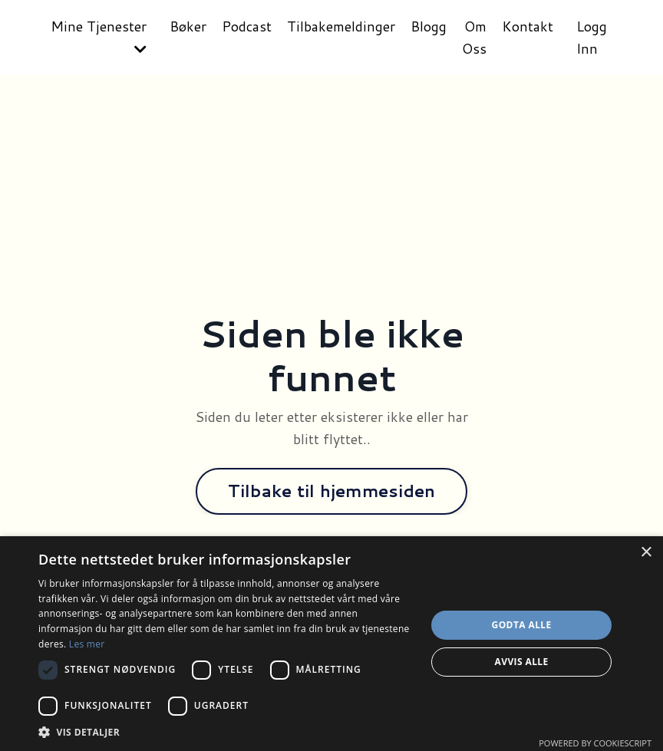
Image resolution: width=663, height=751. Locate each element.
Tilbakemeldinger (341, 26)
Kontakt (527, 26)
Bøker (188, 26)
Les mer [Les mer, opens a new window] (87, 644)
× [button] (645, 552)
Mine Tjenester (99, 36)
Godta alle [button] (522, 624)
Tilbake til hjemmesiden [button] (332, 490)
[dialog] (331, 643)
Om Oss (474, 37)
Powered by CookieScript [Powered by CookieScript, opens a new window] (595, 743)
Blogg (429, 26)
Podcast (247, 26)
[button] (226, 731)
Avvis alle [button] (522, 661)
